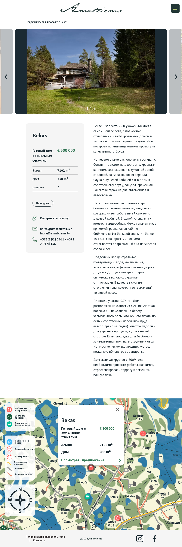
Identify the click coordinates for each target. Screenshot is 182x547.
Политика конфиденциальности (45, 536)
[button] (142, 433)
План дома (43, 203)
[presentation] (6, 76)
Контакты (39, 540)
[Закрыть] (119, 409)
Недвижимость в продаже (42, 22)
